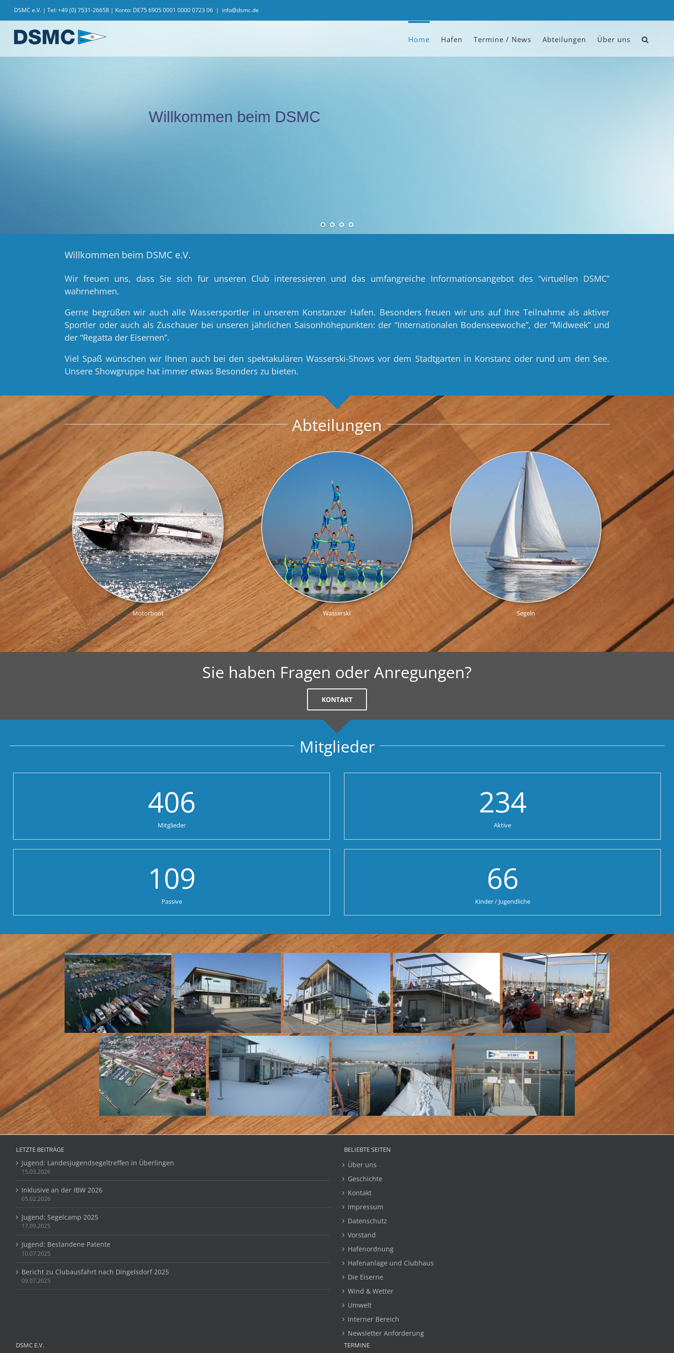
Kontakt (360, 1192)
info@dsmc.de (240, 10)
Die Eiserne (365, 1277)
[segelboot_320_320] (526, 455)
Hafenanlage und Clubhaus (391, 1262)
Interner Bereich (373, 1319)
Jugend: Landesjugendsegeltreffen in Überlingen (98, 1162)
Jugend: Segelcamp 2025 (60, 1217)
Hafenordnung (371, 1248)
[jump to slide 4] (351, 224)
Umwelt (360, 1305)
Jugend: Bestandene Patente (66, 1244)
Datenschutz (367, 1220)
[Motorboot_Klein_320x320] (148, 455)
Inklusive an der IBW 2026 (62, 1189)
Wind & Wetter (371, 1291)
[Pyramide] (337, 455)
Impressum (365, 1206)
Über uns (362, 1164)
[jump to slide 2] (332, 224)
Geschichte (365, 1178)
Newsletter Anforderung (386, 1333)
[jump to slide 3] (341, 224)
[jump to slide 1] (323, 224)
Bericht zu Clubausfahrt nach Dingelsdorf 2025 (95, 1271)
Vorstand (362, 1234)
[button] (645, 38)
